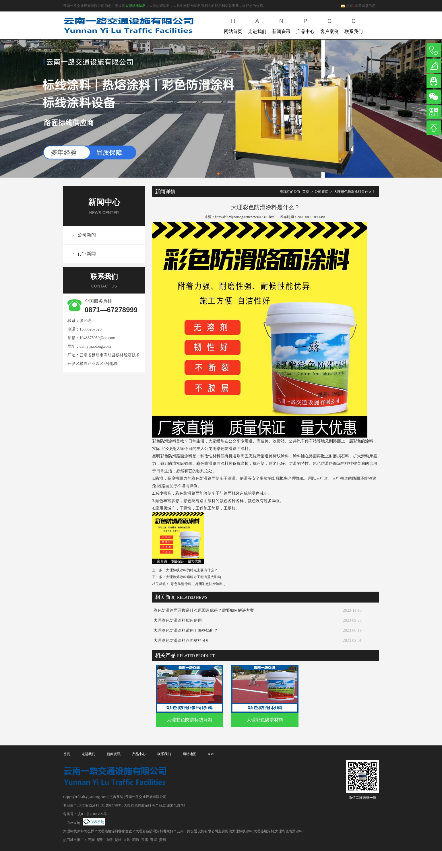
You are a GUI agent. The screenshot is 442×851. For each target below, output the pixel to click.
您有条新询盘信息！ (360, 6)
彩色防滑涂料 (181, 584)
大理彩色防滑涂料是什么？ (354, 192)
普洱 (153, 840)
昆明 (100, 840)
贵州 (162, 840)
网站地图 (189, 754)
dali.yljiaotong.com (95, 346)
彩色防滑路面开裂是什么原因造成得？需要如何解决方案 (204, 610)
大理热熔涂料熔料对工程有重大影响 (193, 577)
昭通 (135, 840)
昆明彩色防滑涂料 (209, 584)
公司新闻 (86, 234)
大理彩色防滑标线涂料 (190, 719)
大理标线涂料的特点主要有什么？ (192, 570)
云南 (91, 840)
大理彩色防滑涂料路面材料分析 (182, 640)
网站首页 (233, 25)
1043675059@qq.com (97, 338)
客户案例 (329, 25)
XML (212, 754)
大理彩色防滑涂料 (137, 805)
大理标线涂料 (135, 6)
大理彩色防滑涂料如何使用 (178, 620)
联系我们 (353, 25)
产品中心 (305, 25)
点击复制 (116, 797)
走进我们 (257, 25)
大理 (126, 840)
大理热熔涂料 (111, 805)
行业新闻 (86, 253)
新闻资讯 (281, 25)
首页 (305, 192)
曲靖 (109, 840)
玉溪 (144, 840)
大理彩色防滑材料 (265, 719)
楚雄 (118, 840)
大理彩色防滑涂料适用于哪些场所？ (186, 630)
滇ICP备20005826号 (92, 814)
